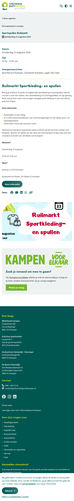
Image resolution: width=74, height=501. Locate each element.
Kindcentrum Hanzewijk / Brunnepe (17, 352)
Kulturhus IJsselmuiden (12, 336)
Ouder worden (10, 441)
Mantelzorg (9, 426)
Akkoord (10, 490)
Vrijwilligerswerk (11, 422)
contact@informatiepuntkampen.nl (20, 388)
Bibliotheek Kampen (11, 320)
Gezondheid (9, 437)
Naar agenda (8, 18)
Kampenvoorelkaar (18, 277)
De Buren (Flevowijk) (11, 364)
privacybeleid (28, 483)
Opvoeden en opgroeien (15, 449)
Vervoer (7, 453)
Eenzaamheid (10, 434)
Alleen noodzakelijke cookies (15, 496)
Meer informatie (12, 184)
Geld (6, 445)
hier (8, 410)
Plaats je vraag (16, 287)
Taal (6, 457)
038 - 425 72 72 (11, 385)
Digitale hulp (9, 430)
